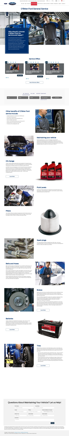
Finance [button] (52, 3)
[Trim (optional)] (46, 97)
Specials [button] (29, 3)
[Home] (21, 3)
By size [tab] (33, 93)
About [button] (60, 3)
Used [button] (26, 3)
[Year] (12, 97)
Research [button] (56, 3)
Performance (34, 3)
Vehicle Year (17, 413)
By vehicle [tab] (26, 93)
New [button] (23, 3)
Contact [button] (63, 3)
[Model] (34, 97)
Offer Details (20, 75)
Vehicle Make (30, 413)
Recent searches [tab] (41, 93)
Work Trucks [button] (40, 3)
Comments (16, 417)
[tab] (6, 62)
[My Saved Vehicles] (62, 1)
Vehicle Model (44, 413)
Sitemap (16, 432)
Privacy (19, 432)
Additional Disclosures (24, 432)
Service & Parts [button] (46, 3)
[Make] (23, 97)
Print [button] (7, 77)
